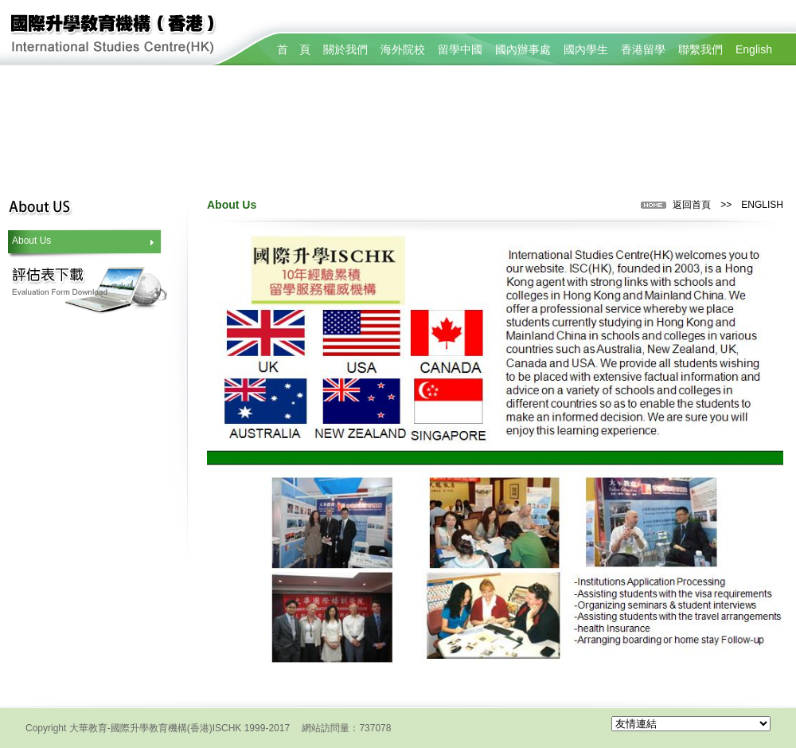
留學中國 (460, 49)
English (754, 49)
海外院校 (402, 49)
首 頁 (293, 49)
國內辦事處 (523, 49)
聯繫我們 (700, 49)
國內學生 (586, 49)
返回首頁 (692, 204)
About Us (31, 240)
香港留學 (643, 49)
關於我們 (345, 49)
